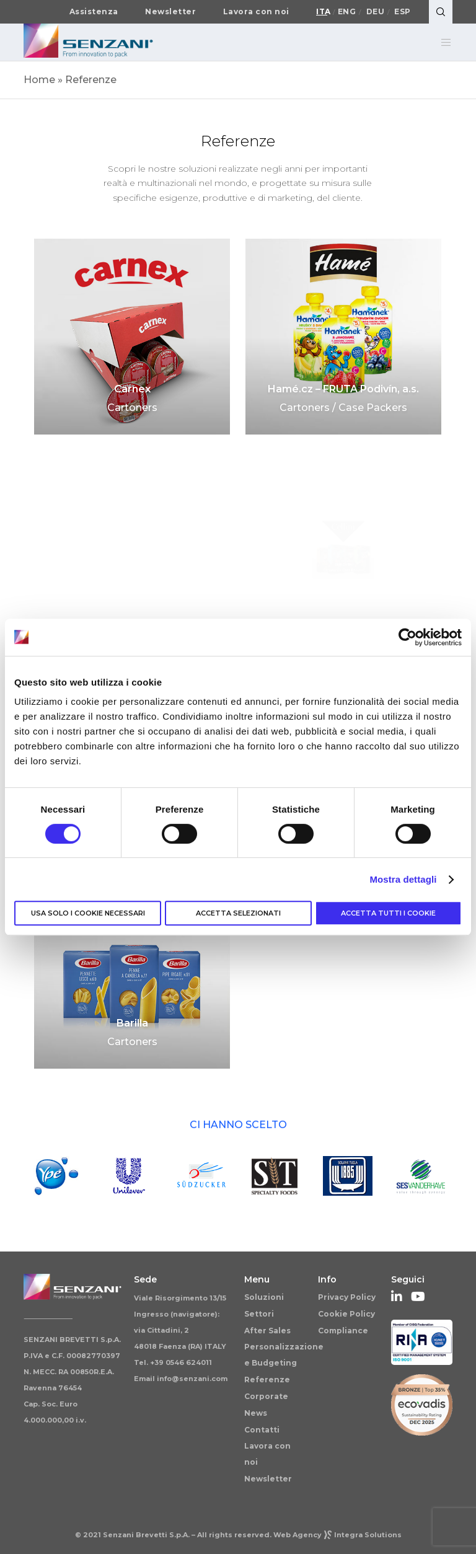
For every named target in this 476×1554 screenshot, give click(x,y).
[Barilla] (132, 970)
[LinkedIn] (397, 1295)
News (255, 1413)
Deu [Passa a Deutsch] (375, 11)
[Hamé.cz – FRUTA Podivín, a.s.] (343, 337)
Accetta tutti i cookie (388, 913)
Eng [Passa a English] (347, 11)
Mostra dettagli (402, 879)
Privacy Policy (347, 1297)
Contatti (262, 1429)
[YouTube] (417, 1295)
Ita (323, 11)
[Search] (440, 12)
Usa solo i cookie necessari (88, 913)
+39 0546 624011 (181, 1362)
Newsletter (170, 11)
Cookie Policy (346, 1313)
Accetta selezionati (238, 913)
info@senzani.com (192, 1378)
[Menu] (441, 42)
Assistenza (93, 11)
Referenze (267, 1379)
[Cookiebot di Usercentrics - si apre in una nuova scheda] (407, 637)
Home (39, 80)
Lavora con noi (256, 11)
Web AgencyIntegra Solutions (337, 1534)
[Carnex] (132, 337)
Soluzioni (264, 1297)
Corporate (266, 1396)
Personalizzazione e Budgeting (284, 1354)
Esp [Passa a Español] (402, 11)
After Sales (267, 1330)
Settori (259, 1313)
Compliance (343, 1330)
